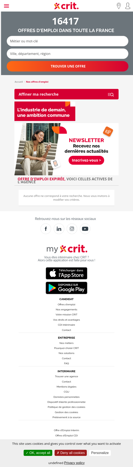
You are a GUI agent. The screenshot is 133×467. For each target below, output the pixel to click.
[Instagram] (72, 229)
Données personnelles (67, 396)
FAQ (66, 363)
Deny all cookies (71, 453)
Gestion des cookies (66, 412)
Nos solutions (66, 353)
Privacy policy (74, 463)
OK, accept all (38, 453)
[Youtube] (85, 229)
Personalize (100, 453)
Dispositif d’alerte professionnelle (66, 402)
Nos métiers (67, 343)
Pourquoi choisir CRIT (66, 348)
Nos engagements (66, 309)
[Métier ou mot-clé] (67, 41)
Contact (66, 330)
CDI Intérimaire (66, 324)
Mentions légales (66, 386)
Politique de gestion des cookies (66, 407)
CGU (66, 391)
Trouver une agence (66, 376)
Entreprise (66, 337)
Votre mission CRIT (66, 314)
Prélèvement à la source (66, 417)
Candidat (66, 299)
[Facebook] (46, 229)
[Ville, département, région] (67, 53)
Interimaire (66, 371)
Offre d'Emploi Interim (66, 430)
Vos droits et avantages (66, 319)
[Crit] (59, 229)
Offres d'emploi (66, 304)
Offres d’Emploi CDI (66, 435)
